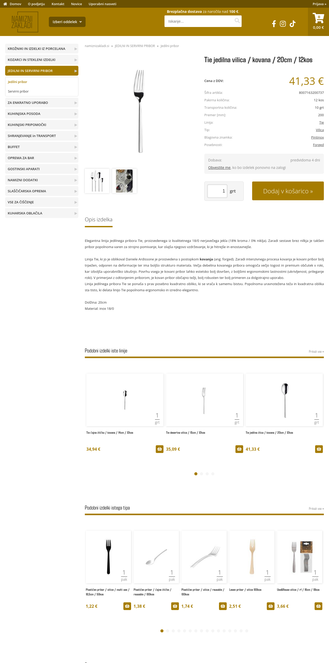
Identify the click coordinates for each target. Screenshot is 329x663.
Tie (321, 122)
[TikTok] (293, 24)
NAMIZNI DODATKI (23, 180)
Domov (15, 4)
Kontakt (58, 4)
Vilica (320, 130)
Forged (318, 144)
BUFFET (14, 146)
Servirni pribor (18, 91)
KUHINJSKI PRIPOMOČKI (27, 124)
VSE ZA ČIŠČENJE (21, 202)
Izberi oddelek (67, 21)
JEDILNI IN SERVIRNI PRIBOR (30, 70)
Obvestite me (219, 167)
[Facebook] (274, 24)
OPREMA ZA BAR (21, 158)
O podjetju (36, 4)
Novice (76, 4)
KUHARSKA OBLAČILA (25, 213)
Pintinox (317, 137)
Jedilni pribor (17, 82)
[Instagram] (283, 24)
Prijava (320, 4)
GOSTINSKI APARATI (24, 169)
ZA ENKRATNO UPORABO (28, 102)
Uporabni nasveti (102, 4)
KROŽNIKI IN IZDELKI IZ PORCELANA (36, 48)
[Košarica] (318, 22)
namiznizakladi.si (97, 46)
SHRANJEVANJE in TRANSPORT (32, 135)
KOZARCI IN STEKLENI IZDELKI (31, 59)
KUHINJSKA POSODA (24, 113)
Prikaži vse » (316, 351)
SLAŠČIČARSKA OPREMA (27, 191)
